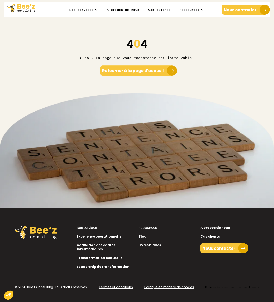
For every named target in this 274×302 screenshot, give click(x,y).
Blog (143, 236)
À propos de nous (123, 10)
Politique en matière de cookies (169, 287)
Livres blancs (150, 245)
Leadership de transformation (103, 267)
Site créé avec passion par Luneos (232, 287)
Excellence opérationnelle (99, 236)
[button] (83, 10)
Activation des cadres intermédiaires (96, 247)
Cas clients (159, 10)
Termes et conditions (116, 287)
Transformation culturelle (99, 258)
